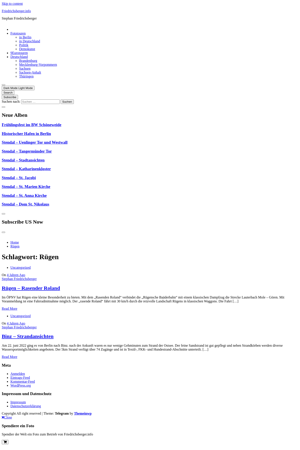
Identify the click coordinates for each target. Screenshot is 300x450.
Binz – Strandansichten (28, 336)
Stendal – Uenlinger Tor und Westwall (35, 142)
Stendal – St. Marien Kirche (26, 186)
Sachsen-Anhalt (30, 72)
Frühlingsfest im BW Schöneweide (31, 124)
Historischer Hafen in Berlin (26, 133)
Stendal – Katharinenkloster (26, 168)
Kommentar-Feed (22, 381)
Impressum (18, 402)
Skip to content (12, 3)
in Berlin (25, 37)
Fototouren (18, 33)
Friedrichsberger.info (16, 11)
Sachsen (24, 68)
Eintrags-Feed (20, 377)
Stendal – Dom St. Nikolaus (25, 204)
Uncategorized (20, 267)
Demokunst (27, 49)
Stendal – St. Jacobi (19, 177)
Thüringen (26, 76)
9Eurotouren (19, 53)
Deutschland (19, 57)
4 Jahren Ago (16, 275)
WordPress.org (20, 385)
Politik (23, 45)
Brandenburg (28, 61)
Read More (9, 308)
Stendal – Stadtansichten (23, 160)
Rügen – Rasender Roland (31, 288)
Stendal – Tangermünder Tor (27, 151)
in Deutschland (29, 41)
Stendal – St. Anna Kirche (24, 195)
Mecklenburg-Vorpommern (38, 64)
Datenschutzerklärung (25, 406)
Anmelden (17, 374)
